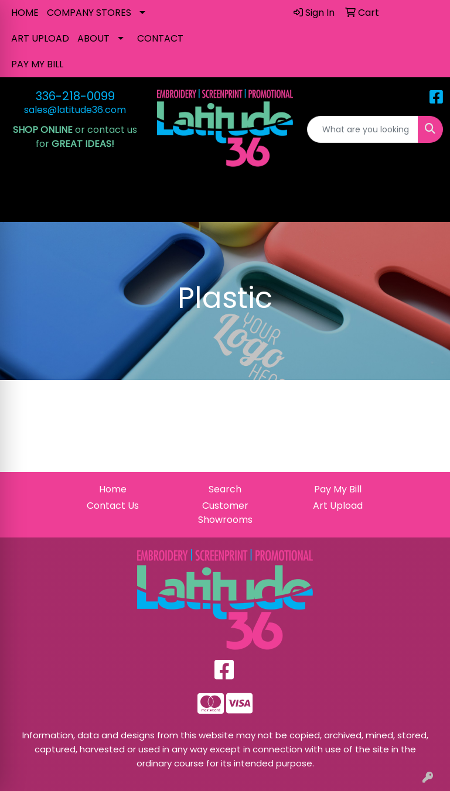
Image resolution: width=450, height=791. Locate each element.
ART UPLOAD (40, 38)
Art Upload (338, 505)
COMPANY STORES (89, 12)
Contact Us (113, 505)
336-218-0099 (75, 96)
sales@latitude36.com (75, 110)
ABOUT (93, 38)
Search (225, 489)
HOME (25, 12)
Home (113, 489)
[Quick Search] (362, 129)
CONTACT (160, 38)
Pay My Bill (338, 489)
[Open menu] (426, 205)
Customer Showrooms (225, 512)
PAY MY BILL (37, 64)
